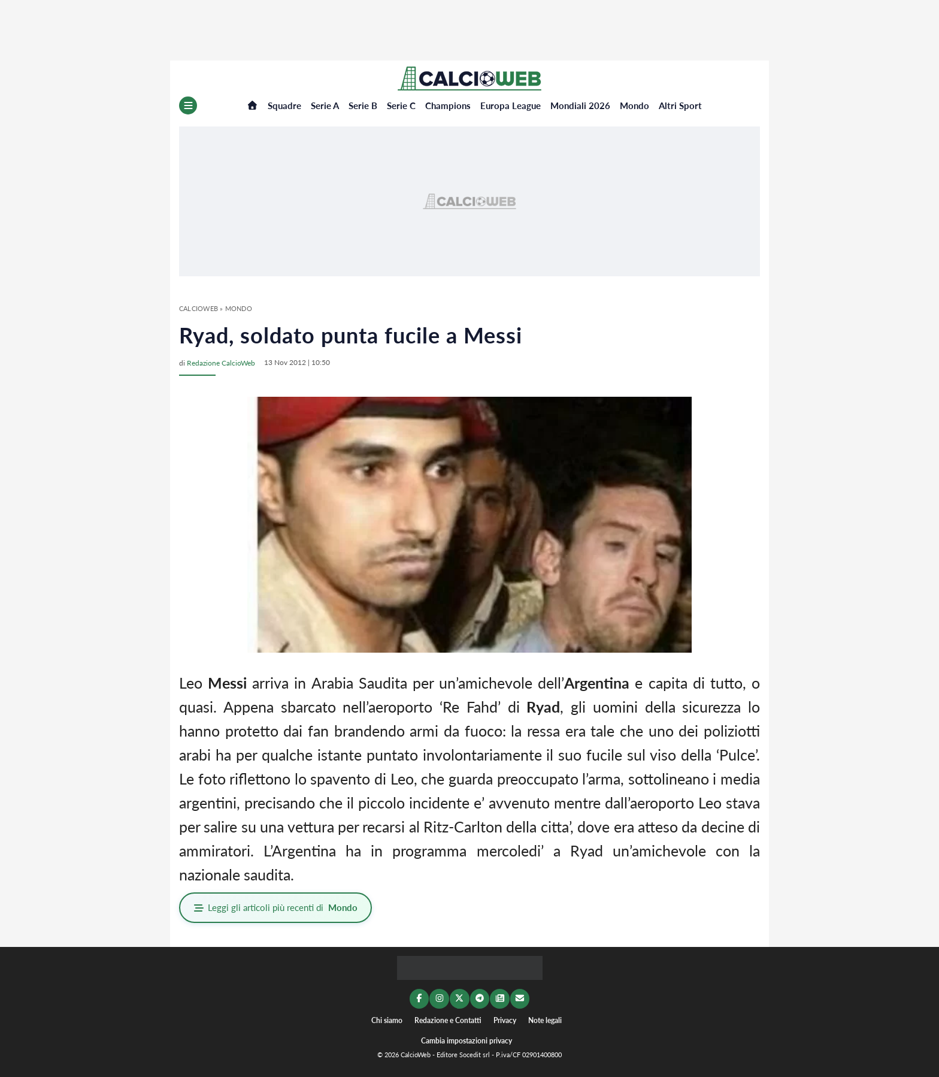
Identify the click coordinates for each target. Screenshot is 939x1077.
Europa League (510, 105)
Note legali (545, 1018)
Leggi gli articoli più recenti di (277, 907)
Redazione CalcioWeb (221, 362)
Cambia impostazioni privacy (466, 1040)
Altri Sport (680, 105)
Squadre (284, 105)
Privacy (504, 1018)
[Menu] (188, 105)
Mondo (634, 105)
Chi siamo (386, 1018)
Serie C (401, 105)
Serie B (363, 105)
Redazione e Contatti (447, 1018)
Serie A (325, 105)
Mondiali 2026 (580, 105)
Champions (448, 105)
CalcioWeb (198, 308)
